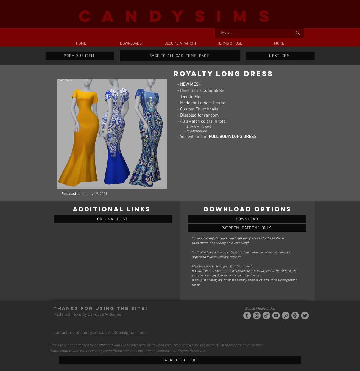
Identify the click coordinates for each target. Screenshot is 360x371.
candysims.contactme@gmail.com (113, 333)
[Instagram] (257, 315)
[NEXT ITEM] (280, 56)
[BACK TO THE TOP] (180, 360)
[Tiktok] (266, 315)
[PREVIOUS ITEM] (80, 56)
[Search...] (252, 33)
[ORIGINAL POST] (113, 219)
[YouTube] (276, 315)
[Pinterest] (285, 315)
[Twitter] (305, 315)
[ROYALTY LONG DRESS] (247, 219)
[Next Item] (158, 133)
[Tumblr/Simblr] (247, 315)
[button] (130, 44)
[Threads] (295, 315)
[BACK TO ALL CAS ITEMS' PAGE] (180, 55)
